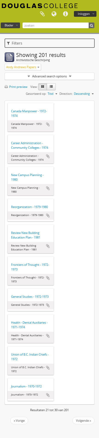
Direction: (66, 94)
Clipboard (42, 14)
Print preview (16, 87)
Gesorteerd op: (36, 94)
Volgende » (83, 420)
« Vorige (19, 420)
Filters (14, 43)
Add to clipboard (48, 124)
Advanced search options (49, 76)
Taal (54, 14)
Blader (9, 25)
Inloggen (84, 14)
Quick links (65, 14)
